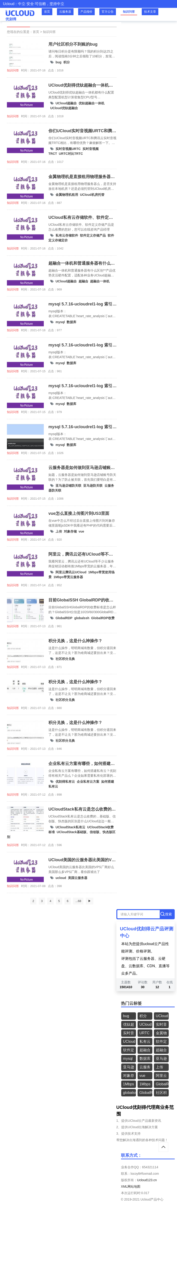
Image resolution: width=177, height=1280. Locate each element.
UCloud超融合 (66, 103)
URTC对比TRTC (71, 153)
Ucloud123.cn (147, 1180)
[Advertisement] (88, 1246)
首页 (47, 11)
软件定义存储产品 (93, 235)
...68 (78, 901)
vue (81, 531)
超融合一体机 (99, 281)
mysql (60, 322)
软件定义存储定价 (128, 1051)
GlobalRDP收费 (102, 618)
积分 (66, 62)
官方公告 (108, 11)
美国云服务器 (77, 878)
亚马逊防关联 (93, 485)
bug (59, 62)
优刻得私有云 (65, 781)
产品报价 (86, 11)
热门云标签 (131, 1003)
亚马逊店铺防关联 (68, 485)
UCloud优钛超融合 (64, 108)
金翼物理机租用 (67, 194)
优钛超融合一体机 (91, 103)
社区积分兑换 (65, 659)
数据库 (71, 322)
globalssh (81, 618)
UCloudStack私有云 (70, 827)
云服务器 (65, 11)
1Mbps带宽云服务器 (68, 577)
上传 (59, 531)
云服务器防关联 (144, 1068)
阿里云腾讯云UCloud (71, 572)
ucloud (61, 878)
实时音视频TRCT (128, 1034)
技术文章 (150, 11)
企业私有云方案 (88, 781)
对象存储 (70, 531)
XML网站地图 (131, 1186)
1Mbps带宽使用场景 (128, 1085)
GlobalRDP (64, 618)
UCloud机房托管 (92, 194)
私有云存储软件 (67, 235)
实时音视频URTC (68, 149)
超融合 (83, 281)
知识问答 (129, 11)
